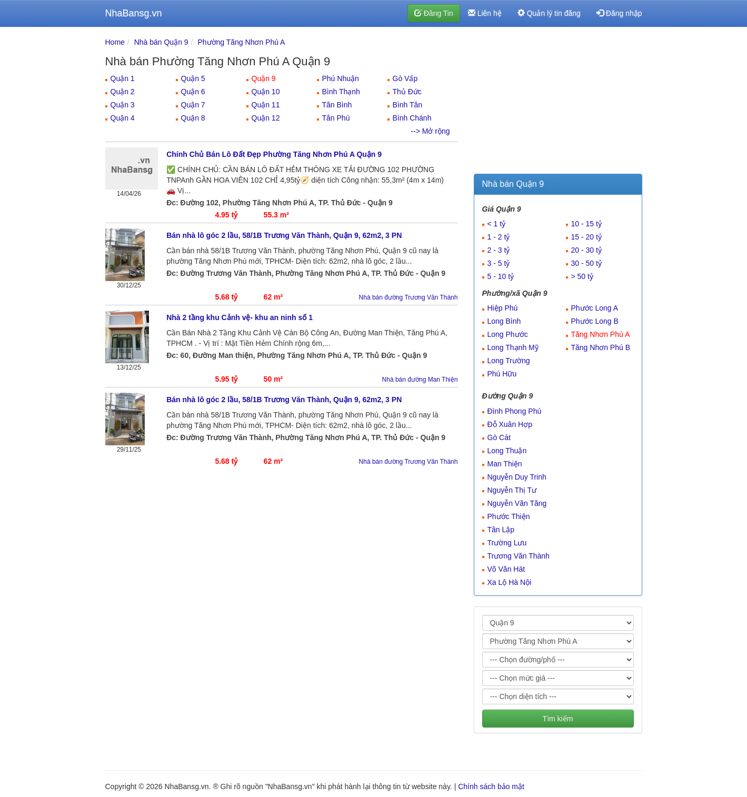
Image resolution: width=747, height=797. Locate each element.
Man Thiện (504, 464)
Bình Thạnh (341, 91)
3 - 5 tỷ (498, 263)
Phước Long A (595, 308)
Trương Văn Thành (518, 556)
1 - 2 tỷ (498, 237)
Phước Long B (595, 321)
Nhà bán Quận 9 (161, 42)
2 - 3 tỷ (498, 250)
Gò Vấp (405, 78)
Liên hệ (485, 13)
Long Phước (507, 334)
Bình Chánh (412, 118)
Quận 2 (123, 91)
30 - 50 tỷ (586, 263)
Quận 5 (193, 78)
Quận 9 (264, 78)
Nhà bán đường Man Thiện (420, 379)
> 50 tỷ (582, 276)
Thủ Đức (407, 91)
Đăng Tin (433, 13)
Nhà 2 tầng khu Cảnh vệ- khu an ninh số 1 (239, 317)
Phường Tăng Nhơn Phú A (241, 42)
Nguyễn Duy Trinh (516, 477)
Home (115, 42)
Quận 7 (193, 105)
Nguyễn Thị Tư (512, 490)
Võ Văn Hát (506, 569)
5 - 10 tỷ (500, 276)
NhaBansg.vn (133, 13)
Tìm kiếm (558, 718)
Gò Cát (499, 437)
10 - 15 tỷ (586, 224)
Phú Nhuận (340, 78)
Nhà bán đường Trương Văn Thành (408, 297)
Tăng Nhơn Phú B (601, 347)
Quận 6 (193, 91)
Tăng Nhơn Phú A (600, 334)
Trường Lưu (507, 543)
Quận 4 (123, 118)
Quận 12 (266, 118)
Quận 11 (266, 105)
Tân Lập (501, 529)
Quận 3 (123, 105)
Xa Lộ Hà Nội (509, 582)
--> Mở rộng (430, 131)
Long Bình (504, 321)
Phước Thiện (508, 516)
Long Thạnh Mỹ (513, 347)
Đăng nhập (619, 13)
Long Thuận (507, 450)
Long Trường (508, 360)
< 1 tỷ (496, 224)
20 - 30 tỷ (586, 250)
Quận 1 (123, 78)
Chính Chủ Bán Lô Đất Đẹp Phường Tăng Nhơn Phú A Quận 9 (274, 154)
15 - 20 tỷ (586, 237)
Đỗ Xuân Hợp (509, 424)
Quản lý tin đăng (549, 13)
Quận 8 (193, 118)
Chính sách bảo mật (491, 786)
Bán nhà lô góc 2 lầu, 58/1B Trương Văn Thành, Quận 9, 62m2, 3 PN (284, 235)
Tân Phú (336, 118)
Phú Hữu (502, 374)
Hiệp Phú (502, 308)
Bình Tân (408, 105)
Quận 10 (266, 91)
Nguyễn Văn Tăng (517, 503)
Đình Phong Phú (514, 411)
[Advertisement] (558, 102)
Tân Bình (337, 105)
